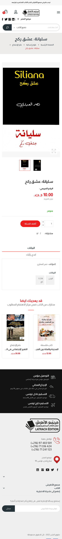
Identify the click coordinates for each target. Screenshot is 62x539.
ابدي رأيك (31, 254)
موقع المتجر (24, 19)
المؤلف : (52, 264)
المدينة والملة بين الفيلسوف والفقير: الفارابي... (46, 349)
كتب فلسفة (46, 345)
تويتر (52, 469)
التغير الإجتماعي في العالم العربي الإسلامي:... (15, 349)
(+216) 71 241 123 (42, 449)
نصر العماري (42, 264)
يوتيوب (47, 469)
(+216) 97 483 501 (41, 442)
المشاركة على (40, 233)
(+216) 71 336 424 (41, 446)
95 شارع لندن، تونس (43, 461)
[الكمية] (49, 223)
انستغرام (42, 469)
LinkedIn (37, 469)
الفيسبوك (57, 469)
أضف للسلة (30, 223)
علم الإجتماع (15, 345)
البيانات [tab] (31, 248)
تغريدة (37, 233)
